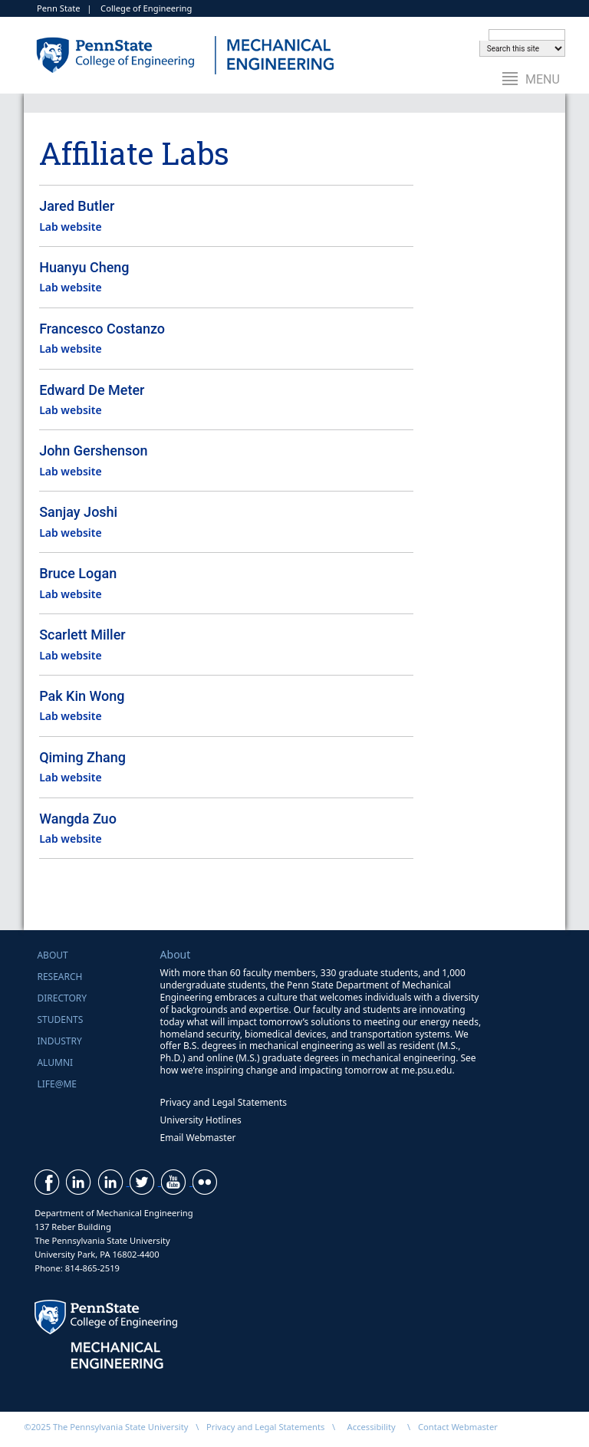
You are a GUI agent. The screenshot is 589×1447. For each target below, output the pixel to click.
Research (59, 976)
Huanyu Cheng (84, 267)
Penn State (59, 8)
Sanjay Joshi (78, 512)
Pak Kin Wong (81, 696)
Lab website (70, 226)
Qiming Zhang (82, 757)
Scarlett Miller (82, 634)
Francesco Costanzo (102, 329)
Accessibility (371, 1426)
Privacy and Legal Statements (223, 1102)
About (52, 955)
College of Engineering (146, 8)
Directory (62, 998)
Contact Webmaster (458, 1426)
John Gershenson (93, 450)
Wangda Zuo (78, 819)
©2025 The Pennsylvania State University (106, 1426)
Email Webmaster (198, 1137)
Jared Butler (76, 206)
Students (60, 1019)
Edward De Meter (91, 390)
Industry (59, 1040)
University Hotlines (201, 1119)
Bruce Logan (78, 573)
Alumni (55, 1062)
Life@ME (57, 1083)
